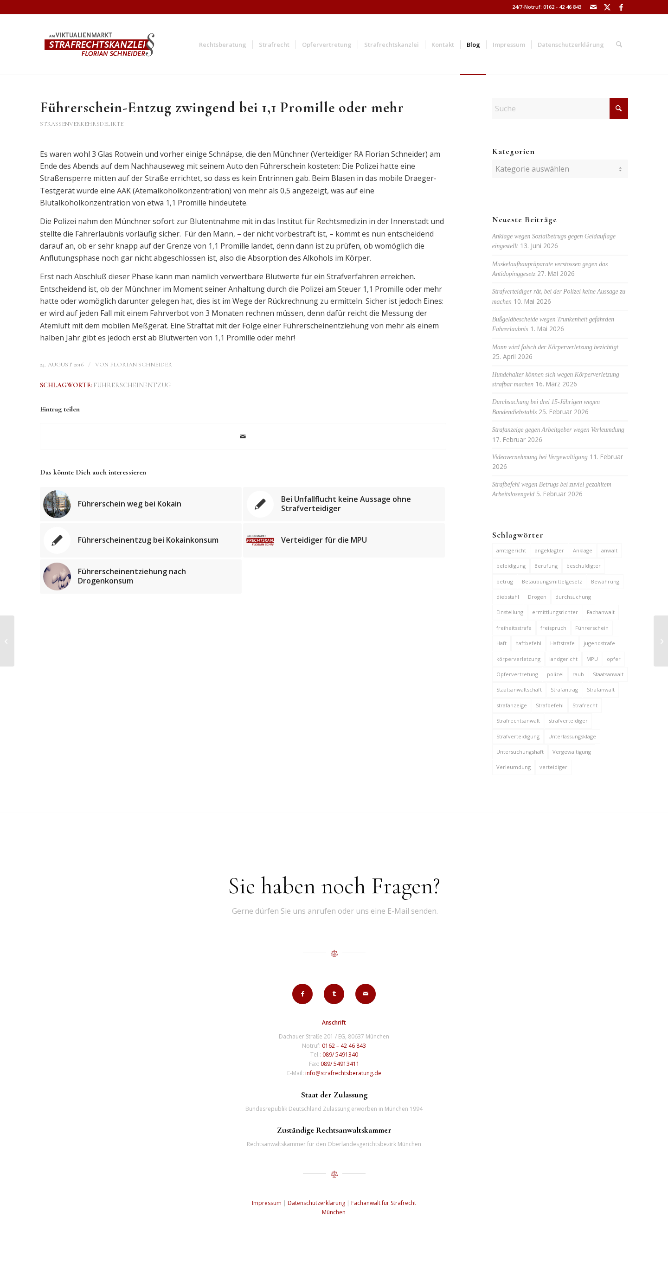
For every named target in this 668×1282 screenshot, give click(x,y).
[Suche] (619, 44)
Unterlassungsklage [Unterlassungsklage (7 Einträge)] (572, 736)
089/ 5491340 (340, 1054)
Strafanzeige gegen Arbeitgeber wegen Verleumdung (558, 429)
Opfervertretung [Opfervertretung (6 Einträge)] (517, 674)
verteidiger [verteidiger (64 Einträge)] (553, 766)
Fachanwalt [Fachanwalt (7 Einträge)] (601, 612)
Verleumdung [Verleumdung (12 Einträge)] (513, 766)
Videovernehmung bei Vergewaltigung (540, 457)
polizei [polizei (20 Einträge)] (555, 674)
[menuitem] (222, 44)
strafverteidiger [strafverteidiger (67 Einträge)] (568, 720)
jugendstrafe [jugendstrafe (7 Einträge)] (599, 643)
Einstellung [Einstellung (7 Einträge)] (509, 612)
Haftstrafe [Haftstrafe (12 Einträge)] (562, 643)
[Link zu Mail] (593, 7)
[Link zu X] (607, 7)
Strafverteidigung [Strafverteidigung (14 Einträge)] (518, 736)
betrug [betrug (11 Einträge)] (504, 581)
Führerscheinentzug (132, 385)
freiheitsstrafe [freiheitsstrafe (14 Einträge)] (514, 627)
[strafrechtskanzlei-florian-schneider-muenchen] (99, 44)
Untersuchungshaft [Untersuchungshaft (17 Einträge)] (520, 751)
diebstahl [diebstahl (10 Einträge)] (507, 596)
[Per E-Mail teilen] (243, 436)
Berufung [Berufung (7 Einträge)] (546, 565)
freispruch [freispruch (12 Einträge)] (553, 627)
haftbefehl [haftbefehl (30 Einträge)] (528, 643)
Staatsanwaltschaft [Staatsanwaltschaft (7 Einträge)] (519, 689)
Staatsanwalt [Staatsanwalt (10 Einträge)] (608, 674)
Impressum (267, 1203)
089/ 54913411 (340, 1064)
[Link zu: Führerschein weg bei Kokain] (141, 504)
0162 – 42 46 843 (344, 1046)
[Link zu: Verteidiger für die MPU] (344, 540)
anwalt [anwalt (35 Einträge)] (609, 550)
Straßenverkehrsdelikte (81, 124)
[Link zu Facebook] (621, 7)
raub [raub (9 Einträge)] (578, 674)
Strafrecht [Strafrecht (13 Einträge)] (584, 705)
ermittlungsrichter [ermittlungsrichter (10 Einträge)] (555, 612)
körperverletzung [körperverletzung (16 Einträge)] (518, 658)
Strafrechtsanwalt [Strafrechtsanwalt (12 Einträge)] (518, 720)
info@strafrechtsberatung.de (343, 1073)
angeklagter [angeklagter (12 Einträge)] (549, 550)
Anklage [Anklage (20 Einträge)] (582, 550)
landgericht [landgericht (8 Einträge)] (563, 658)
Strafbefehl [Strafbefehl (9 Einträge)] (550, 705)
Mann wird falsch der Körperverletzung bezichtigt (555, 347)
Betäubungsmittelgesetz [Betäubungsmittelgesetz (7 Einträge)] (552, 581)
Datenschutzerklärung (316, 1203)
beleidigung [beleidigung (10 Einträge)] (511, 565)
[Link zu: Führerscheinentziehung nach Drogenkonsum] (141, 576)
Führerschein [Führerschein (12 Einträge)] (592, 627)
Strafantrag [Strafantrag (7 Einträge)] (564, 689)
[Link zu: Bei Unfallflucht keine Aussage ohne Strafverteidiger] (344, 504)
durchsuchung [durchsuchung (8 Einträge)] (573, 596)
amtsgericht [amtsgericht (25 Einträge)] (511, 550)
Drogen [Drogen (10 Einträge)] (537, 596)
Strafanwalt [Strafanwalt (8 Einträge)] (601, 689)
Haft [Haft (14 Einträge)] (501, 643)
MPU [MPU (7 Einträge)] (592, 658)
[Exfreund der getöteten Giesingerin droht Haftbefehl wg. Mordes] (7, 641)
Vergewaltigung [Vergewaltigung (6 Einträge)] (571, 751)
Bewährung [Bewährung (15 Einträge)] (605, 581)
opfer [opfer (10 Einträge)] (614, 658)
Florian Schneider (141, 364)
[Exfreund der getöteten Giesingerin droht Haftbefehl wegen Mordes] (661, 641)
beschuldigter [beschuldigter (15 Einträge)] (583, 565)
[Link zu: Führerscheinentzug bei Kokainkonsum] (141, 540)
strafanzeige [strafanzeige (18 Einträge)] (511, 705)
